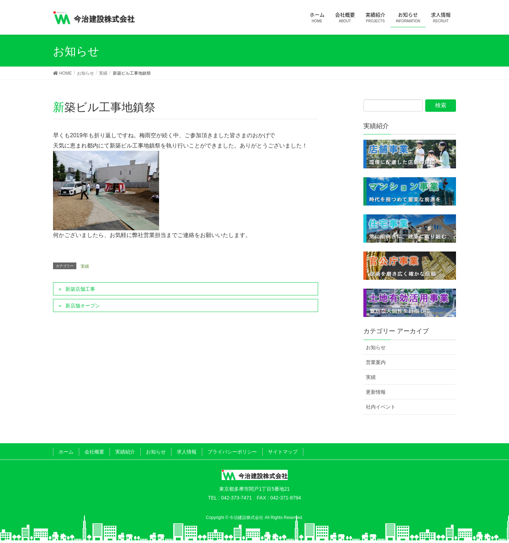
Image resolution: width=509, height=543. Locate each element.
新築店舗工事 (80, 289)
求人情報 (187, 452)
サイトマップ (283, 452)
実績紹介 (125, 452)
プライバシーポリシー (232, 452)
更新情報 (376, 392)
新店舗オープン (82, 305)
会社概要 (94, 452)
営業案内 (376, 362)
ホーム (66, 452)
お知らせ (376, 347)
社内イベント (381, 407)
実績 (85, 266)
